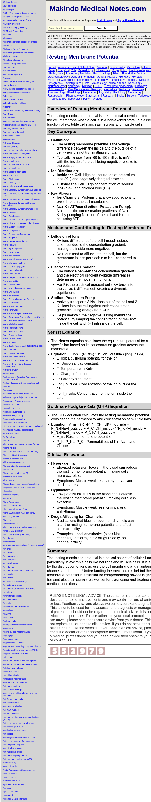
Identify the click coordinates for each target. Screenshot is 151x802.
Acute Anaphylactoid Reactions (17, 157)
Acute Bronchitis (10, 175)
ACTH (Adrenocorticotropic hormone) (20, 13)
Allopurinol (7, 491)
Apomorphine (9, 795)
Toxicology (144, 95)
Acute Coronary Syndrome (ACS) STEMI (21, 199)
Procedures (89, 92)
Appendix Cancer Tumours (15, 799)
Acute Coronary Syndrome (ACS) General (22, 190)
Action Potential (10, 139)
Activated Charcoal (11, 143)
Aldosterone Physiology (13, 462)
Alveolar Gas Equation (13, 531)
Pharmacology (56, 92)
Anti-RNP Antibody (11, 710)
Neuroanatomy (57, 86)
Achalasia (7, 96)
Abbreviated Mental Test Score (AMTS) (20, 42)
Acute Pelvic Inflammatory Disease (18, 299)
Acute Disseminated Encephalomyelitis (20, 220)
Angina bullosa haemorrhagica (16, 632)
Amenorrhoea (9, 542)
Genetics (124, 76)
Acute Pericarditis (11, 303)
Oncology (141, 86)
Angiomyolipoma (10, 639)
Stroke (120, 95)
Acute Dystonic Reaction (14, 227)
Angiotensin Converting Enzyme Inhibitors (22, 646)
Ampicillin (7, 603)
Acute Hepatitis (10, 245)
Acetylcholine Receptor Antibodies (18, 89)
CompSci (63, 70)
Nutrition (87, 86)
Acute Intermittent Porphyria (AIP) (18, 259)
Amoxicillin (8, 592)
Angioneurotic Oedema (13, 643)
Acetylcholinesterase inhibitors (16, 92)
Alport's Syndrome (11, 516)
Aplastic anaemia (10, 791)
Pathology (138, 89)
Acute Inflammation (11, 256)
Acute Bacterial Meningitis (14, 172)
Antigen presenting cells (14, 745)
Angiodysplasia (10, 635)
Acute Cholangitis (11, 179)
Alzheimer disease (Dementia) (16, 534)
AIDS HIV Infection (11, 24)
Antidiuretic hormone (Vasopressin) (18, 741)
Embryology (56, 73)
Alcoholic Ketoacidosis (13, 459)
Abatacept (7, 38)
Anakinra (7, 614)
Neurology (74, 86)
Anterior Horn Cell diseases (15, 682)
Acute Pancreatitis (11, 295)
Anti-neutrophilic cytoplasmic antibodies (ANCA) (21, 718)
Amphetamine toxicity (12, 596)
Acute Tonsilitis (9, 349)
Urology (97, 98)
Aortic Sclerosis (10, 773)
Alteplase (7, 520)
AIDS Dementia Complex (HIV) (17, 20)
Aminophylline (9, 560)
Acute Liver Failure (11, 274)
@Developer (8, 9)
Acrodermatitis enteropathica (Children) (20, 125)
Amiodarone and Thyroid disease (18, 570)
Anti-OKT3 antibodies (12, 706)
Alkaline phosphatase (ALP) (15, 473)
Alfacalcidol (8, 469)
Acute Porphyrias (10, 310)
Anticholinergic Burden (13, 727)
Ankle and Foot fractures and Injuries (19, 661)
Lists (86, 83)
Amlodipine (8, 578)
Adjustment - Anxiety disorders (16, 401)
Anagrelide (8, 610)
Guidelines (67, 79)
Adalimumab (8, 373)
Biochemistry (117, 67)
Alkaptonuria (8, 480)
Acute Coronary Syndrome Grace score (21, 209)
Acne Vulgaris (9, 118)
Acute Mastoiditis (10, 281)
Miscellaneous (117, 83)
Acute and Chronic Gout (14, 357)
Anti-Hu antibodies (11, 703)
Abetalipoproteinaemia (13, 60)
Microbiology (98, 83)
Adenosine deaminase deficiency (18, 394)
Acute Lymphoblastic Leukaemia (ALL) (20, 277)
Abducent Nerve (10, 56)
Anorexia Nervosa (11, 672)
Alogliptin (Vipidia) (11, 495)
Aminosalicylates (10, 563)
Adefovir (6, 386)
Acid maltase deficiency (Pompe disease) (21, 110)
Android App (104, 20)
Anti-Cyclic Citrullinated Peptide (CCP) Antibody (20, 694)
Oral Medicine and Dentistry (85, 89)
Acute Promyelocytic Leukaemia (17, 313)
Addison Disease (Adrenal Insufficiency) (21, 383)
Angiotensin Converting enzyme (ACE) (20, 650)
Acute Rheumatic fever (13, 328)
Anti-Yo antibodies (11, 713)
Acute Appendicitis (11, 168)
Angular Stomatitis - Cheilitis (15, 653)
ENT (124, 70)
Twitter (87, 98)
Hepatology (101, 79)
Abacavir (7, 35)
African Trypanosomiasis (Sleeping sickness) (23, 426)
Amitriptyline (8, 574)
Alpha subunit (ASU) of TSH (15, 509)
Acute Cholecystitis (11, 183)
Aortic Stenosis (9, 777)
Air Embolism (9, 437)
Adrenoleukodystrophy (13, 415)
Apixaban (7, 788)
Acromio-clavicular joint (13, 132)
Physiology (73, 92)
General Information (83, 76)
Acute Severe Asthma (13, 335)
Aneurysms (8, 628)
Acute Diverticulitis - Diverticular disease (21, 223)
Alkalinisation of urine (12, 477)
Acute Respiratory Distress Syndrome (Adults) (23, 317)
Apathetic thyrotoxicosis (13, 784)
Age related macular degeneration (18, 430)
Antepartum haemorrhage (14, 679)
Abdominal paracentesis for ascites (18, 53)
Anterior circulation (11, 686)
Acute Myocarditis (11, 292)
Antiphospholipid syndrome (15, 755)
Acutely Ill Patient (10, 370)
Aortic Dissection (10, 766)
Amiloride (7, 549)
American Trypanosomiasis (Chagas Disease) (23, 545)
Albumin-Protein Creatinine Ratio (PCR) (21, 444)
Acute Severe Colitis (12, 339)
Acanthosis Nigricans (12, 74)
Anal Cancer (8, 617)
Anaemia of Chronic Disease (16, 607)
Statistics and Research (100, 95)
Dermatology (85, 70)
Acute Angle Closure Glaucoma (17, 165)
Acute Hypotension (11, 252)
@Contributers (9, 6)
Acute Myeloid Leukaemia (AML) (17, 288)
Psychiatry (105, 92)
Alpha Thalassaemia (12, 506)
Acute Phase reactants (13, 306)
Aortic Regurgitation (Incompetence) (19, 770)
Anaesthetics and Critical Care (76, 67)
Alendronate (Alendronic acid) (16, 466)
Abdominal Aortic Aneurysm (15, 49)
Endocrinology (101, 73)
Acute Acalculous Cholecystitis (16, 154)
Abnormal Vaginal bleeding (15, 63)
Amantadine (8, 538)
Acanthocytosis (10, 71)
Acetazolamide (9, 85)
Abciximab (7, 45)
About (52, 67)
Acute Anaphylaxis (11, 161)
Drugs (115, 70)
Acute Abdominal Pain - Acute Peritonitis (21, 150)
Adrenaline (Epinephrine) (14, 412)
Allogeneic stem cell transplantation (19, 487)
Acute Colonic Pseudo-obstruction (18, 186)
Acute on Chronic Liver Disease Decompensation (17, 365)
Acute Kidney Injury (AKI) (14, 266)
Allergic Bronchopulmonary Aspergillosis (21, 484)
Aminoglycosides (10, 556)
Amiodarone (8, 567)
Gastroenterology (58, 76)
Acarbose (7, 78)
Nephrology (135, 83)
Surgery (131, 95)
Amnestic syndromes (12, 585)
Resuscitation (56, 95)
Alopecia (7, 498)
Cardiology (133, 67)
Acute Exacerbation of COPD (16, 241)
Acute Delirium (9, 212)
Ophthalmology (57, 89)
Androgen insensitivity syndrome (17, 625)
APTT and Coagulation (13, 31)
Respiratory (134, 92)
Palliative (124, 89)
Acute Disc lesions (11, 216)
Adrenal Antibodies (11, 404)
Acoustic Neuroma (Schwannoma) (18, 121)
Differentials (103, 70)
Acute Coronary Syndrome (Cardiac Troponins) (19, 204)
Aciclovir (7, 107)
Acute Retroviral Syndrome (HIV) (17, 321)
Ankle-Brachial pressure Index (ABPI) (20, 664)
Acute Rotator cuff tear (13, 331)
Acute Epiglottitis (10, 238)
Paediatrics (110, 89)
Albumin (6, 441)
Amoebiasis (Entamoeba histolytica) (19, 589)
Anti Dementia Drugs (12, 690)
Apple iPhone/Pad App (130, 20)
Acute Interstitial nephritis (14, 263)
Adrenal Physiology (11, 408)
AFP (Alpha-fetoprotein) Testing (17, 17)
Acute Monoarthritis (12, 284)
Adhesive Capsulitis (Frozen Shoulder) (20, 397)
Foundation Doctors (134, 73)
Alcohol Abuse (9, 448)
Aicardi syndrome (11, 433)
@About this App (10, 2)
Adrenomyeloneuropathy (14, 419)
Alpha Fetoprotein (11, 502)
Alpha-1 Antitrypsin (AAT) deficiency (19, 513)
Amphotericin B (10, 599)
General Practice (107, 76)
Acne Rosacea (9, 114)
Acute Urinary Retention (14, 353)
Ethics (116, 73)
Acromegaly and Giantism (14, 128)
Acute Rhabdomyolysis (13, 324)
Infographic (55, 83)
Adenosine (8, 390)
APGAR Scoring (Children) (15, 27)
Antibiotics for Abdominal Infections (18, 723)
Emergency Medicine (78, 73)
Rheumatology (75, 95)
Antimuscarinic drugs (12, 752)
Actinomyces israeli (11, 136)
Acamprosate (9, 67)
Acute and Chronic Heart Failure (17, 360)
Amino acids (8, 552)
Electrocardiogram (140, 70)
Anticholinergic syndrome (14, 730)
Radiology (119, 92)
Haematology (84, 79)
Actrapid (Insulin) (10, 146)
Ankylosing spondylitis (13, 668)
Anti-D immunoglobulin (13, 699)
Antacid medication (11, 675)
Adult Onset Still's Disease (15, 423)
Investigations (73, 83)
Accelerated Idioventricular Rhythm (18, 82)
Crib (73, 70)
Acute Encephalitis (11, 230)
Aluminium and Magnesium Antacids (19, 527)
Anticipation (8, 734)
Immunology (117, 79)
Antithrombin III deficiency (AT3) (17, 759)
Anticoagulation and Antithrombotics (19, 737)
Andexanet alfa (9, 621)
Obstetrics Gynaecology (118, 86)
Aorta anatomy (9, 763)
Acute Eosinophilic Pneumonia (16, 234)
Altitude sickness (10, 524)
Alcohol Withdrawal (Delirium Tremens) (20, 451)
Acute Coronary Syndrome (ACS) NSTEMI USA (22, 194)
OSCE (98, 86)
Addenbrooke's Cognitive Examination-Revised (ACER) (20, 378)
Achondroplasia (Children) (14, 103)
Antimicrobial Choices (13, 748)
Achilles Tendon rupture (13, 100)
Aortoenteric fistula (11, 781)
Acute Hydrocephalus (12, 248)
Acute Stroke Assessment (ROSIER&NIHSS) (23, 346)
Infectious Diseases (138, 79)
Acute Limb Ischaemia (13, 270)
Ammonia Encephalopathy (15, 581)
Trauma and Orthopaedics (64, 98)
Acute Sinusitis (9, 342)
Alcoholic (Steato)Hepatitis (15, 455)
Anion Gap (8, 657)
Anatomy (102, 67)
